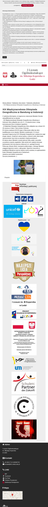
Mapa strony (12, 62)
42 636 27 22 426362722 (11, 462)
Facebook (7, 476)
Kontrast (33, 62)
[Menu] (24, 84)
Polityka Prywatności (10, 480)
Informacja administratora (41, 62)
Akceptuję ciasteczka (27, 5)
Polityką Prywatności (40, 1)
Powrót (7, 177)
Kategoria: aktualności (33, 103)
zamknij (4, 57)
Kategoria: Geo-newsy (18, 103)
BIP (5, 474)
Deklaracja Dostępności (11, 482)
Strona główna (5, 62)
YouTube (6, 478)
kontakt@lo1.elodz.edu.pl (11, 464)
